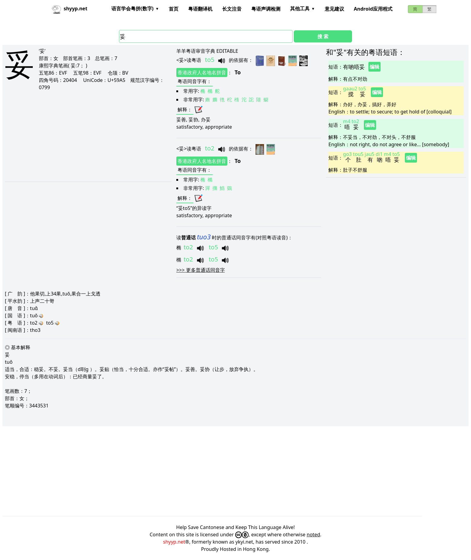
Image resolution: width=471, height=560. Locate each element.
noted (313, 534)
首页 (173, 8)
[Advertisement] (82, 135)
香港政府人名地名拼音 (202, 72)
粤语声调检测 (265, 8)
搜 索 (322, 36)
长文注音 (232, 8)
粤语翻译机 (200, 8)
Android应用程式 (373, 8)
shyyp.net (174, 541)
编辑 (374, 66)
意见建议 (334, 8)
